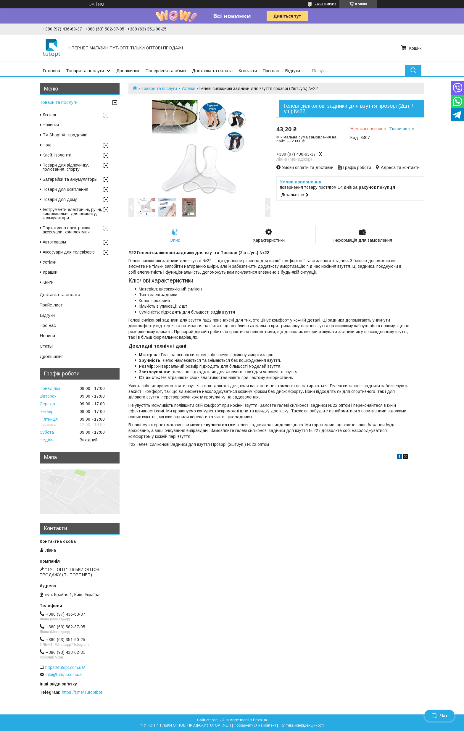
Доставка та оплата (212, 70)
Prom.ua (260, 720)
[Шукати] (413, 70)
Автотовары (54, 242)
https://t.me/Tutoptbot (82, 692)
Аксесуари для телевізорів (69, 252)
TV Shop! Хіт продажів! (65, 135)
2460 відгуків (325, 4)
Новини (47, 335)
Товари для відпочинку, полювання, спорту (66, 167)
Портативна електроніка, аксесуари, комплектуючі (67, 229)
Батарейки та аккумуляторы (70, 179)
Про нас (271, 70)
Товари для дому (60, 199)
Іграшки (50, 272)
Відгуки (292, 70)
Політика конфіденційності (301, 725)
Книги (48, 282)
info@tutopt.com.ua (64, 674)
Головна (51, 70)
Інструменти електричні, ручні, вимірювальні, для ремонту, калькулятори (72, 213)
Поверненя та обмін (166, 70)
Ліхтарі (49, 114)
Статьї (46, 345)
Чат (439, 715)
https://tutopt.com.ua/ (65, 667)
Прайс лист (51, 304)
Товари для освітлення (65, 189)
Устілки (188, 88)
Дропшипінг (128, 70)
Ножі (47, 145)
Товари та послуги (85, 70)
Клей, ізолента (57, 155)
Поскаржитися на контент (255, 725)
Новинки (51, 124)
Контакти (248, 70)
